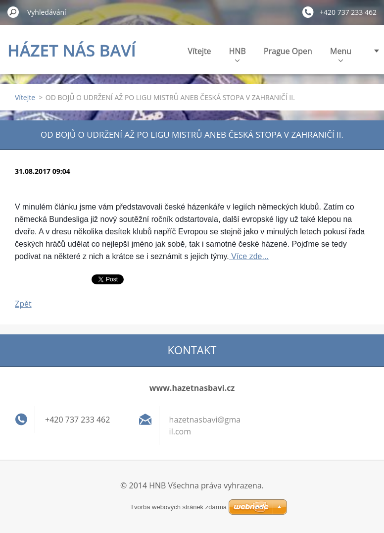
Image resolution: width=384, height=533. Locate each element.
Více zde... (249, 256)
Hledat (13, 12)
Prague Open (288, 51)
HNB (237, 54)
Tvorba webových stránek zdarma (178, 507)
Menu (340, 54)
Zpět (23, 303)
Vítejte (199, 51)
